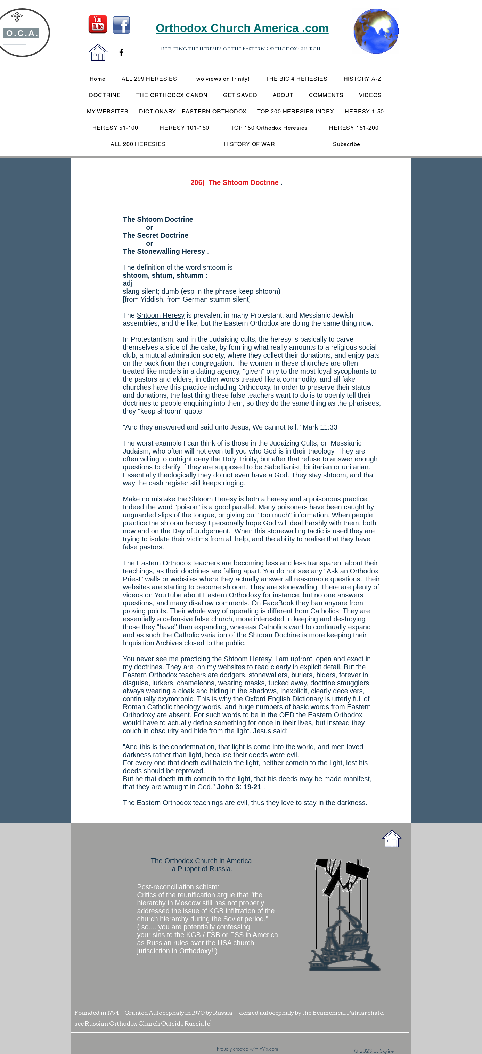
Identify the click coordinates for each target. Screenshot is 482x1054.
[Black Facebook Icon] (121, 52)
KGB (216, 911)
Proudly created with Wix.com (247, 1048)
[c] (208, 1023)
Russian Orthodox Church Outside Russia (145, 1023)
